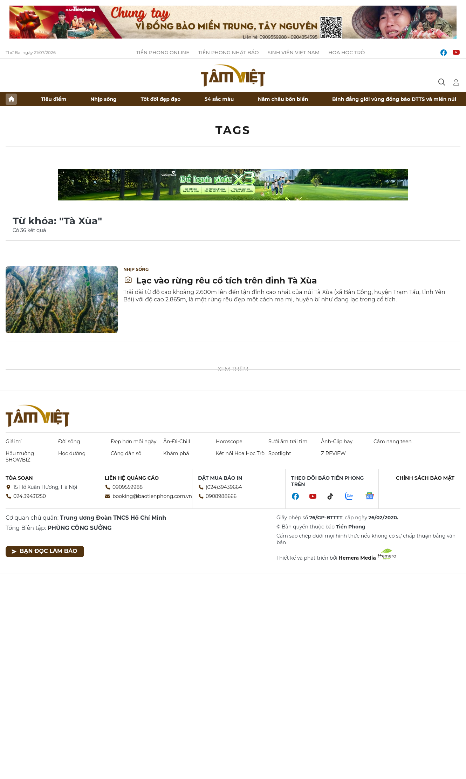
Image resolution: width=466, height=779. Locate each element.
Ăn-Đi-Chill (176, 441)
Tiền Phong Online (163, 52)
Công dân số (126, 453)
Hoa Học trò (346, 52)
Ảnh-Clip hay (336, 441)
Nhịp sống (103, 99)
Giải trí (13, 441)
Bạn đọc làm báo (44, 551)
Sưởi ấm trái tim (288, 441)
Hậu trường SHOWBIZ (20, 456)
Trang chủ (11, 99)
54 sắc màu (219, 99)
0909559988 (127, 487)
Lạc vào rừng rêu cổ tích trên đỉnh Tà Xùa (220, 280)
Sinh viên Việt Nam (294, 52)
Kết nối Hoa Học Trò (240, 453)
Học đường (71, 453)
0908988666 (221, 496)
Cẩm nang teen (393, 441)
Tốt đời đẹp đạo (161, 99)
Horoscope (229, 441)
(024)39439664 (224, 487)
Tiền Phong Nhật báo (228, 52)
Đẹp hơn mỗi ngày (133, 441)
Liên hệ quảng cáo (132, 478)
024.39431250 (29, 496)
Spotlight (279, 453)
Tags (233, 130)
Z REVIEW (333, 453)
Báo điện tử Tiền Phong (233, 75)
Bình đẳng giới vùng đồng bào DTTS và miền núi (394, 99)
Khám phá (176, 453)
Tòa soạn (19, 478)
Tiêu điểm (54, 99)
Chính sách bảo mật (425, 478)
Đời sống (69, 441)
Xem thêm (233, 369)
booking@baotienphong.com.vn (152, 496)
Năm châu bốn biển (283, 99)
